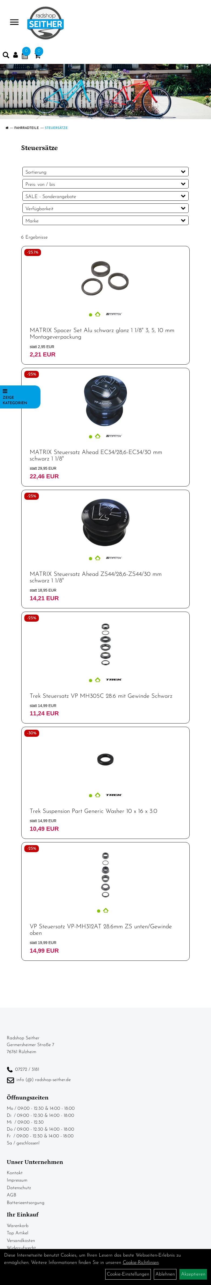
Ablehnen (165, 1274)
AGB (11, 1195)
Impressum (17, 1180)
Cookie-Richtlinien (141, 1262)
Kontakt (15, 1173)
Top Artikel (17, 1233)
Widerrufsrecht (21, 1248)
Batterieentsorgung (26, 1202)
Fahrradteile (26, 128)
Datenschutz (19, 1188)
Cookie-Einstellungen (128, 1274)
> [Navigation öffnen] (12, 23)
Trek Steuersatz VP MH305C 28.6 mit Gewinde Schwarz (101, 696)
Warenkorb (18, 1226)
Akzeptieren (193, 1274)
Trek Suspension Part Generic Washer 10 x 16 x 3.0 (93, 811)
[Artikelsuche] (6, 56)
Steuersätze (56, 128)
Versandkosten (21, 1240)
